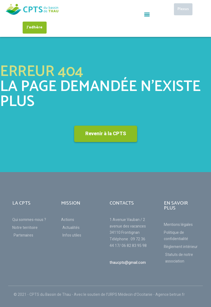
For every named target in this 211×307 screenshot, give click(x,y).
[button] (146, 14)
